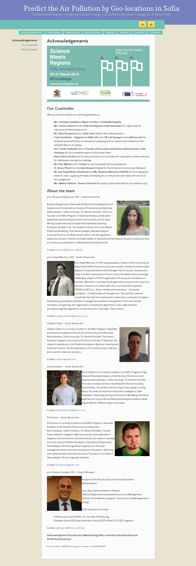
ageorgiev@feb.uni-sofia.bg (70, 528)
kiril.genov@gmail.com (67, 465)
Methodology (73, 32)
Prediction (139, 32)
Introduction (54, 32)
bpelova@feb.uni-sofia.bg (69, 250)
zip (142, 24)
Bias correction (93, 32)
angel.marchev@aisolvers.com (71, 316)
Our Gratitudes (29, 45)
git (151, 24)
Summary (155, 32)
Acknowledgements (31, 32)
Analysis (110, 32)
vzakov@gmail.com (66, 359)
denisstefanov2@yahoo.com (70, 410)
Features (124, 32)
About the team (29, 49)
